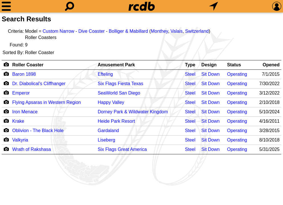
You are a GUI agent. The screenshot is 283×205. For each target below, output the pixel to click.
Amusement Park (116, 64)
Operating (237, 74)
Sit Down (210, 74)
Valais (176, 31)
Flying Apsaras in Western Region (46, 102)
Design (209, 64)
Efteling (105, 74)
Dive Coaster (91, 31)
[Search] (69, 6)
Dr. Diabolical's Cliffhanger (39, 83)
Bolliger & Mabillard (128, 31)
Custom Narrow (58, 31)
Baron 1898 (24, 74)
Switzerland (197, 31)
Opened (271, 64)
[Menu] (6, 6)
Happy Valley (111, 102)
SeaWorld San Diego (119, 93)
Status (234, 64)
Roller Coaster (27, 64)
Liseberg (106, 140)
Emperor (21, 93)
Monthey (159, 31)
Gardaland (108, 130)
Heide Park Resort (116, 121)
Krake (18, 121)
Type (190, 64)
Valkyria (20, 140)
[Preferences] (276, 6)
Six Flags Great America (122, 149)
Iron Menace (25, 111)
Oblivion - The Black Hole (38, 130)
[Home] (142, 6)
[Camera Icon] (6, 74)
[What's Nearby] (213, 6)
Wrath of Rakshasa (31, 149)
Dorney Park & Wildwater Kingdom (133, 111)
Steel (190, 74)
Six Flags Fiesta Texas (120, 83)
